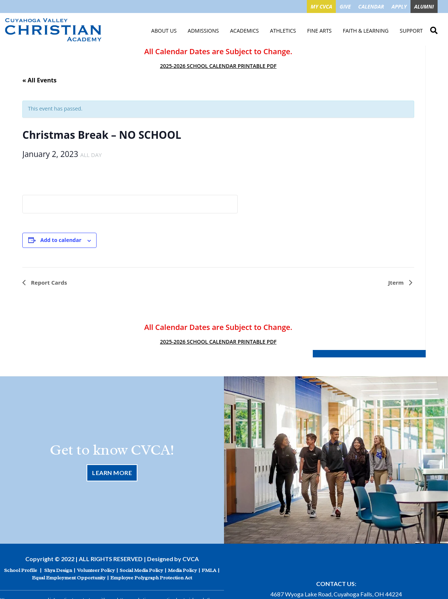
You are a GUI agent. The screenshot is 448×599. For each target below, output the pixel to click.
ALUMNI (424, 6)
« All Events (39, 80)
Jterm (396, 282)
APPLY (399, 6)
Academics (244, 30)
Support (411, 30)
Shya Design (58, 569)
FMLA (209, 569)
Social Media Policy (141, 569)
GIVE (345, 6)
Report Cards (48, 282)
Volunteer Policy (96, 569)
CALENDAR (371, 6)
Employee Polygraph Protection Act (151, 576)
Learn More (112, 471)
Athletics (283, 30)
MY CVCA (321, 6)
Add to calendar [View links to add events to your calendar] (60, 239)
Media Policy (182, 569)
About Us (163, 30)
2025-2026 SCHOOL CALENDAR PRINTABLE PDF (218, 65)
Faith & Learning (366, 30)
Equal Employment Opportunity (68, 576)
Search (433, 29)
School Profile (20, 569)
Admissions (203, 30)
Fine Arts (319, 30)
